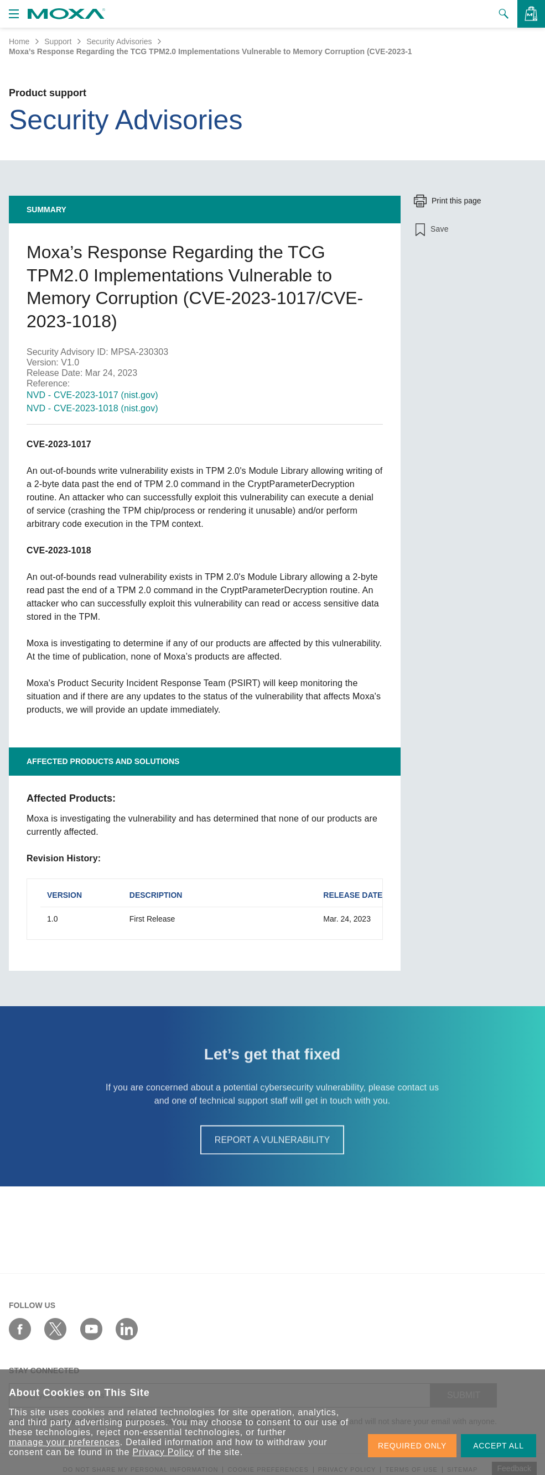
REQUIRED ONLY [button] (412, 1445)
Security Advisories (119, 41)
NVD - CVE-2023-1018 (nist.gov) (92, 408)
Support (57, 41)
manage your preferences (64, 1442)
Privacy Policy (163, 1452)
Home (19, 41)
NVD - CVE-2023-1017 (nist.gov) (92, 395)
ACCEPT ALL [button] (498, 1445)
